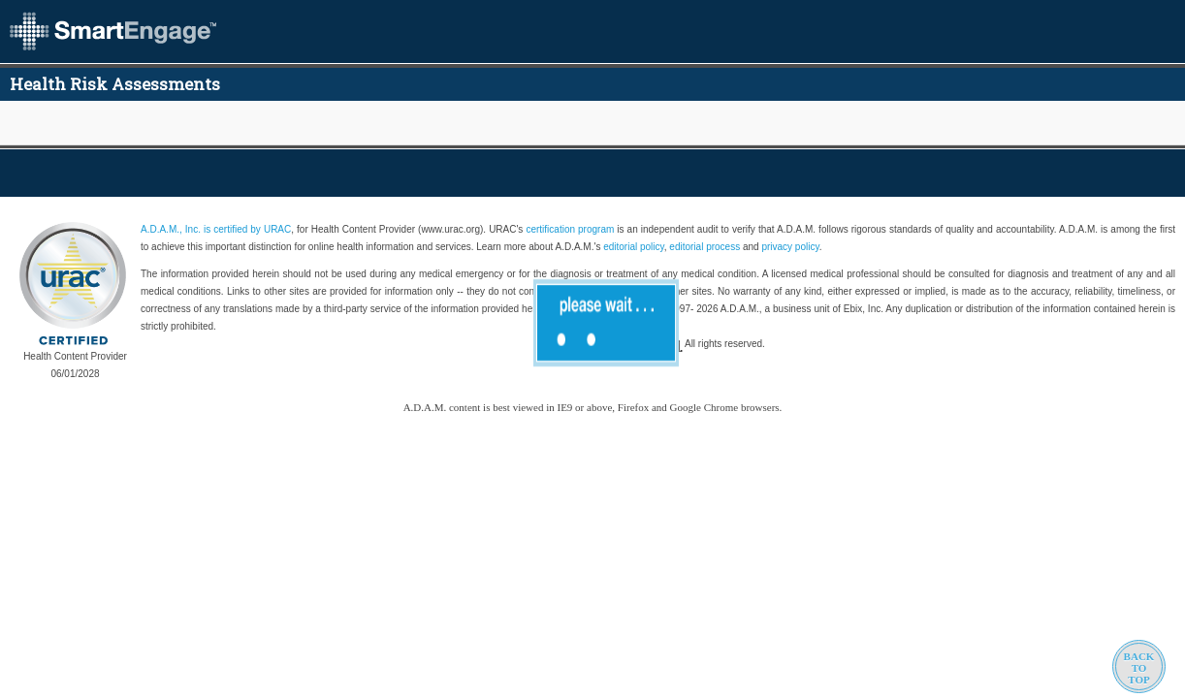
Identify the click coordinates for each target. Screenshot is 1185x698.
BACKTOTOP (1139, 667)
